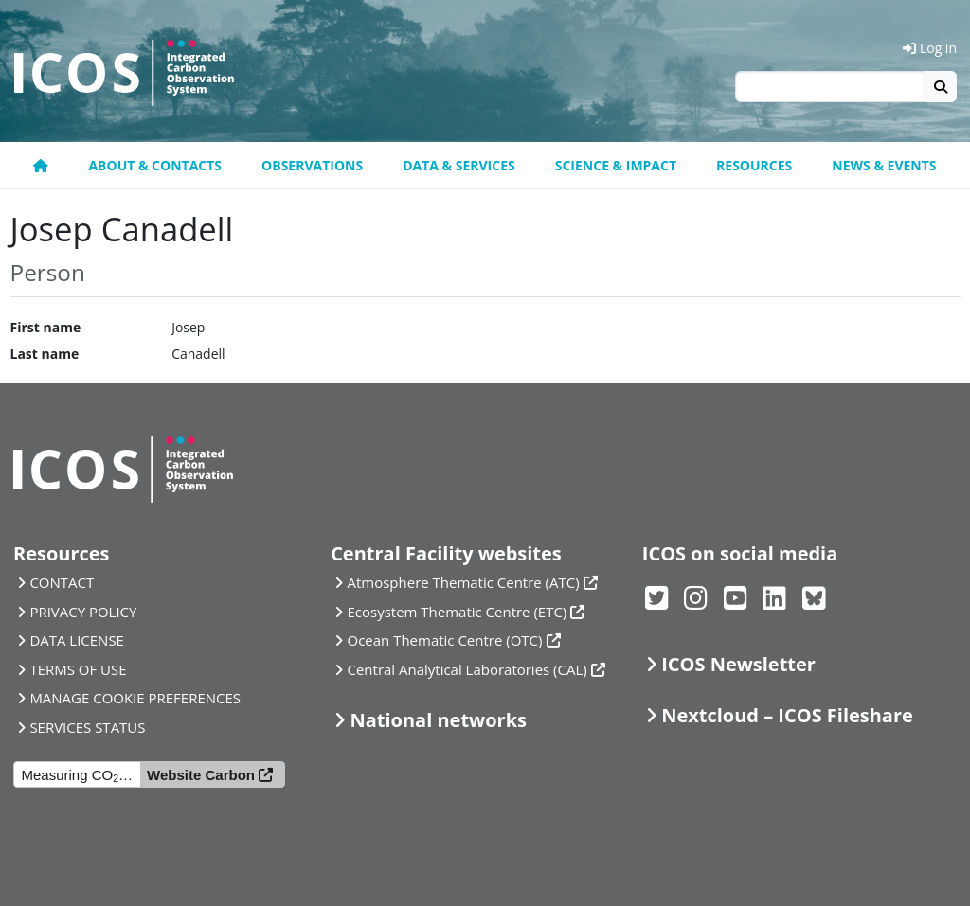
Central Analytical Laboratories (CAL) (467, 669)
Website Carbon (201, 775)
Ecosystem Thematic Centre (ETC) (457, 611)
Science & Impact (615, 165)
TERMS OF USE (77, 669)
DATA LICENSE (76, 640)
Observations (312, 165)
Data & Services (459, 165)
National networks (438, 720)
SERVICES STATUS (87, 727)
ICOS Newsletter (738, 664)
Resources (754, 165)
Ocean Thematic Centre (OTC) (445, 640)
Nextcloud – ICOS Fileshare (787, 715)
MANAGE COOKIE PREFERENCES (135, 697)
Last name (45, 354)
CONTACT (61, 582)
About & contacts (155, 165)
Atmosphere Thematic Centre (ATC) (464, 582)
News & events (884, 165)
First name (45, 327)
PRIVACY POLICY (82, 611)
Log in (930, 48)
